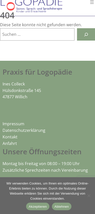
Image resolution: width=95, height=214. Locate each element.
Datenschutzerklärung (24, 130)
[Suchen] (86, 34)
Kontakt (10, 137)
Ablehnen (61, 206)
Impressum (13, 124)
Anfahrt (10, 143)
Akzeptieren (38, 206)
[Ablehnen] (88, 195)
